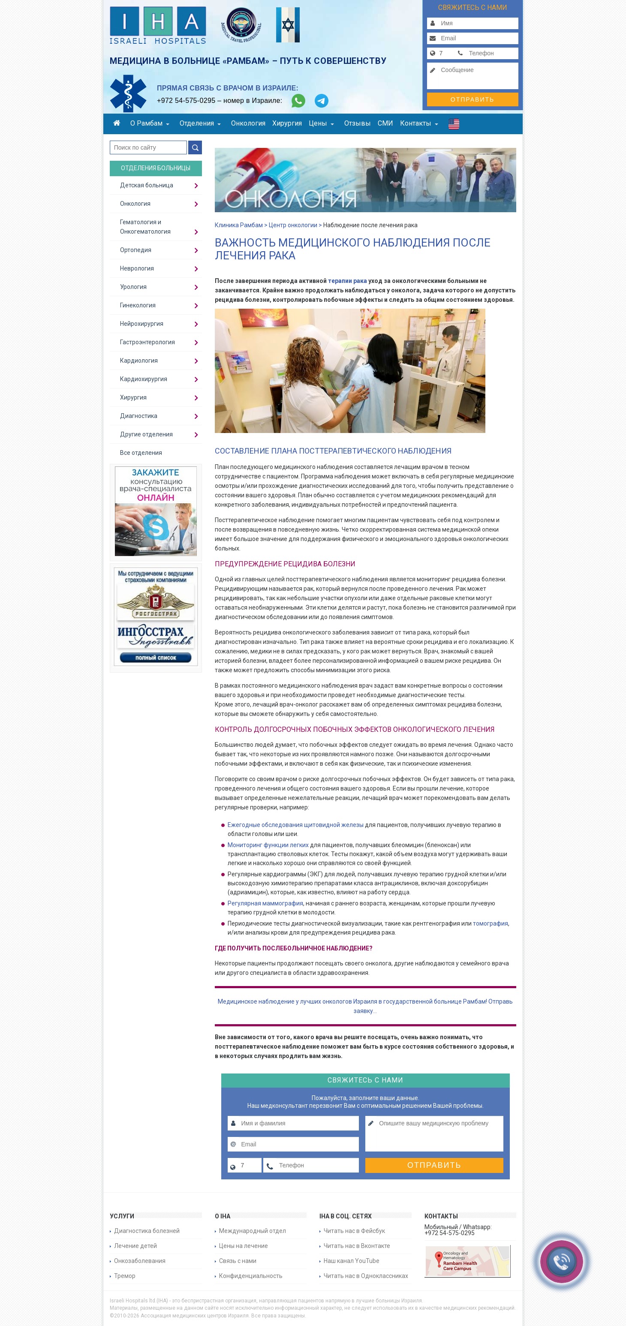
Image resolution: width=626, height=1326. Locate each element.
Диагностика (138, 415)
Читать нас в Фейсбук (354, 1230)
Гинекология (138, 305)
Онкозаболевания (140, 1260)
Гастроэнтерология (147, 342)
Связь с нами (237, 1260)
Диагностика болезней (147, 1230)
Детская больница (146, 185)
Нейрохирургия (141, 323)
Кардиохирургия (143, 379)
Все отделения (141, 452)
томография (490, 923)
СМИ (385, 123)
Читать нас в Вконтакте (357, 1245)
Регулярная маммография (265, 903)
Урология (133, 286)
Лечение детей (135, 1245)
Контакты (419, 123)
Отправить (472, 99)
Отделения (200, 123)
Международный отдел (252, 1230)
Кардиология (139, 360)
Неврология (137, 268)
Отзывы (357, 123)
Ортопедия (135, 250)
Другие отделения (146, 434)
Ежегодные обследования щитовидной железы (296, 824)
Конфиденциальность (251, 1275)
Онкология (248, 123)
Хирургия (287, 123)
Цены (321, 123)
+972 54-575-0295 (186, 100)
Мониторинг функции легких (268, 845)
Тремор (124, 1275)
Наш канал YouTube (351, 1260)
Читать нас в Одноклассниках (366, 1275)
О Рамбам (149, 123)
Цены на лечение (243, 1245)
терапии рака (347, 280)
